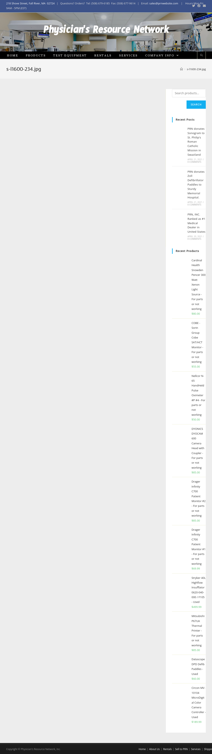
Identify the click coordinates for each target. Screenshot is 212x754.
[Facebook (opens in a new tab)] (199, 6)
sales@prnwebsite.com (163, 3)
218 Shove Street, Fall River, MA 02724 (30, 3)
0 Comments (194, 172)
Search (196, 115)
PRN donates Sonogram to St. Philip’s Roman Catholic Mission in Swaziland (196, 152)
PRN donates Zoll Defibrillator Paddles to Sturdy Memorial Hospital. (196, 195)
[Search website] (201, 66)
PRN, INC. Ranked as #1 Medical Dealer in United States (196, 234)
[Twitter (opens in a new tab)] (193, 6)
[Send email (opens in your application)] (204, 6)
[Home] (181, 80)
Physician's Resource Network (106, 37)
